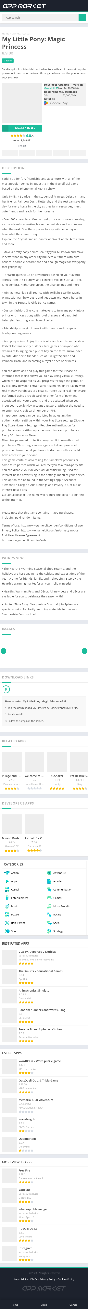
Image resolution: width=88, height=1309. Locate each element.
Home (5, 33)
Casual (26, 33)
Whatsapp (78, 153)
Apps (44, 1304)
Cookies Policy (65, 1279)
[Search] (44, 17)
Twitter (27, 153)
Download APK (18, 128)
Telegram (61, 153)
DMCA (34, 1279)
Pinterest (44, 153)
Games (16, 33)
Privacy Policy (48, 1279)
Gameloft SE (51, 88)
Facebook (10, 153)
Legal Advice (21, 1279)
